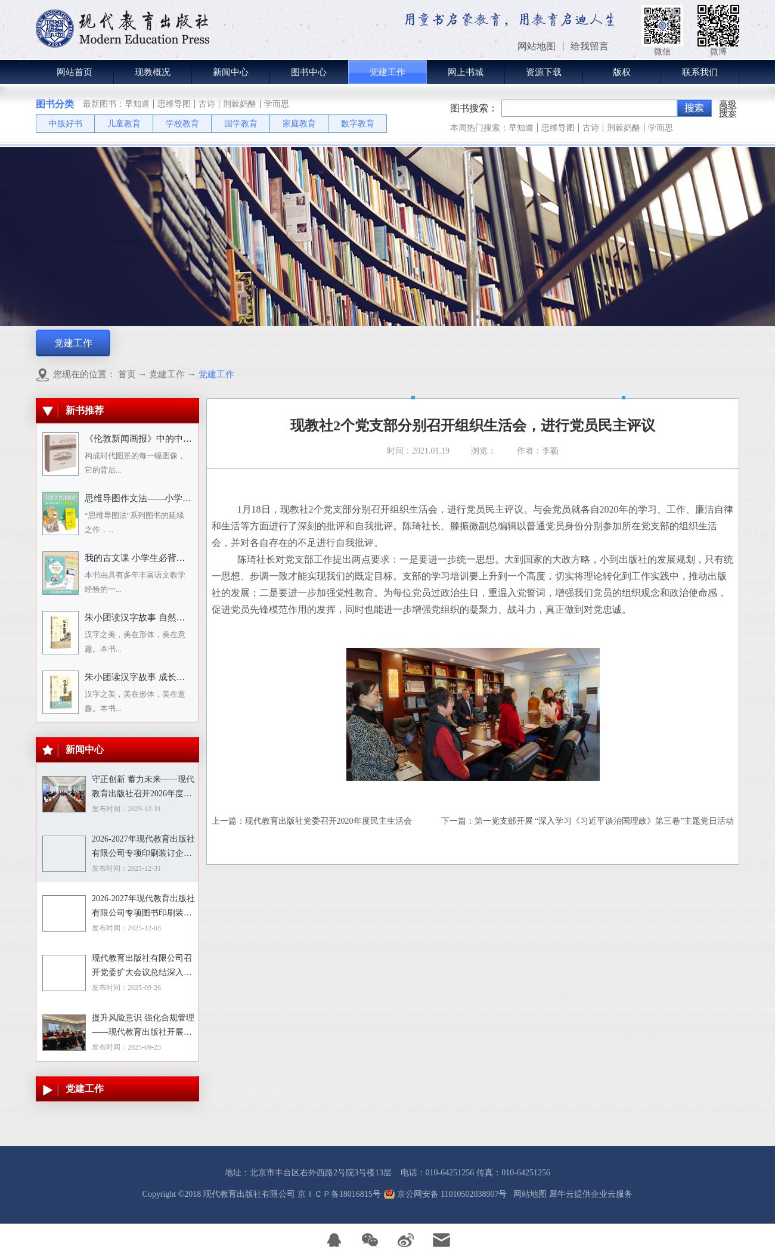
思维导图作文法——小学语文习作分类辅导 (169, 498)
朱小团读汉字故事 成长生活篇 (144, 677)
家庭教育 (299, 123)
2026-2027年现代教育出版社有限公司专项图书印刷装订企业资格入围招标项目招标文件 (143, 907)
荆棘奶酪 (239, 104)
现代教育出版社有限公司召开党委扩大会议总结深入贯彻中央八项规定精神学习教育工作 (142, 967)
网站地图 (528, 1194)
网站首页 (74, 72)
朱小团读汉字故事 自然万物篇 (144, 617)
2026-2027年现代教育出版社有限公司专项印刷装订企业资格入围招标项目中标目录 (143, 847)
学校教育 (182, 123)
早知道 (137, 104)
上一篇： (312, 821)
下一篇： (587, 821)
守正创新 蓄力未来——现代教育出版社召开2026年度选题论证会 (143, 788)
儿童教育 (124, 123)
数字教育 (357, 123)
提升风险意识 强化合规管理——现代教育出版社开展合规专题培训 (143, 1026)
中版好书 (65, 123)
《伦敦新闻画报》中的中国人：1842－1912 (169, 438)
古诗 (207, 104)
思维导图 (174, 104)
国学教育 (241, 123)
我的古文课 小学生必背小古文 (144, 558)
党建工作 (167, 374)
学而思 (276, 104)
